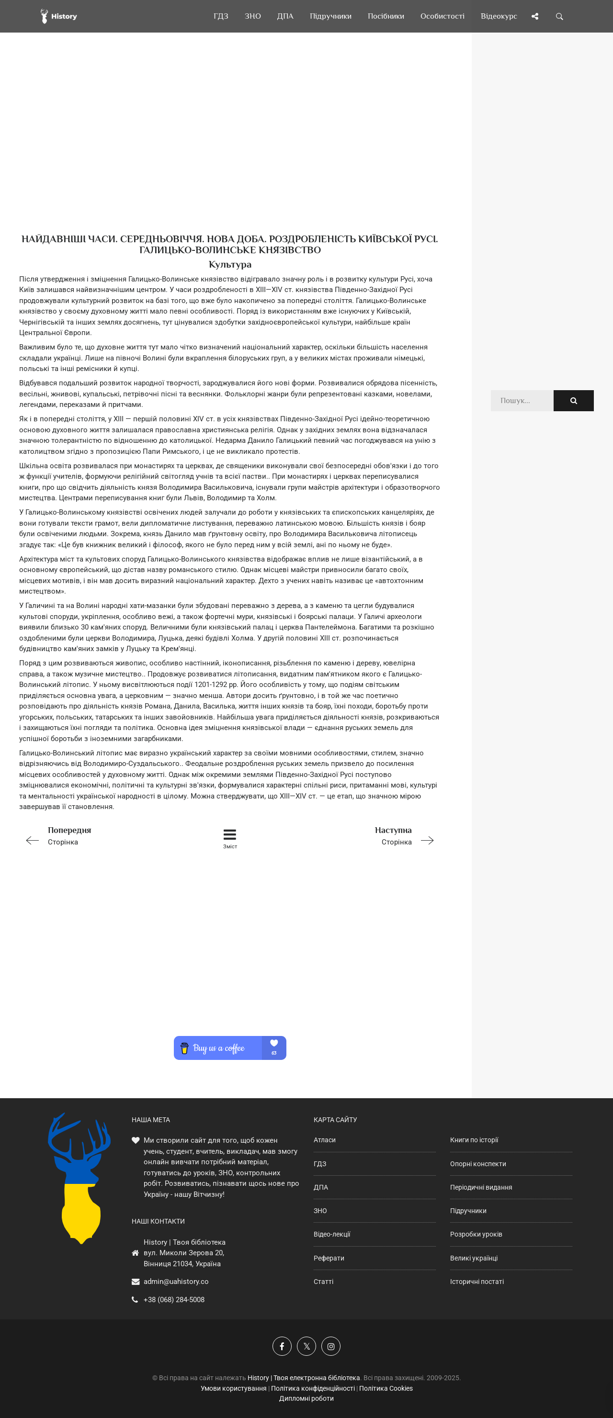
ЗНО (320, 1211)
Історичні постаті (477, 1281)
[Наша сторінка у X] (306, 1346)
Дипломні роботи (306, 1398)
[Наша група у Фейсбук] (282, 1346)
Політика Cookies (386, 1388)
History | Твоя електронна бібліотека (304, 1378)
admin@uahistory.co (176, 1281)
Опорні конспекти (478, 1164)
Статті (323, 1281)
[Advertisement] (230, 148)
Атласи (325, 1140)
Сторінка (103, 835)
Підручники (468, 1211)
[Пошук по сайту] (559, 16)
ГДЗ (320, 1164)
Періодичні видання (481, 1187)
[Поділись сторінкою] (534, 16)
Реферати (329, 1258)
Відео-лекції (332, 1234)
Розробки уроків (476, 1234)
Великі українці (474, 1258)
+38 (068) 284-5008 (174, 1299)
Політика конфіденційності (313, 1388)
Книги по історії (474, 1140)
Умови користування (234, 1388)
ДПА (321, 1187)
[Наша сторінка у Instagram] (331, 1346)
